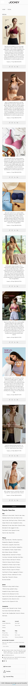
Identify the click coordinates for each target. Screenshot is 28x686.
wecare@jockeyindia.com (9, 655)
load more (14, 506)
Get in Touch (17, 635)
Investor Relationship (6, 623)
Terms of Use (17, 625)
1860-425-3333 (17, 657)
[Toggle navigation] (2, 2)
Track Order (17, 623)
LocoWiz (14, 684)
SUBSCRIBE (22, 646)
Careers (3, 625)
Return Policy (4, 637)
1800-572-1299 (6, 657)
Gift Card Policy (5, 635)
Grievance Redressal (19, 637)
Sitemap (3, 627)
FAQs (16, 633)
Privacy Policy (5, 633)
